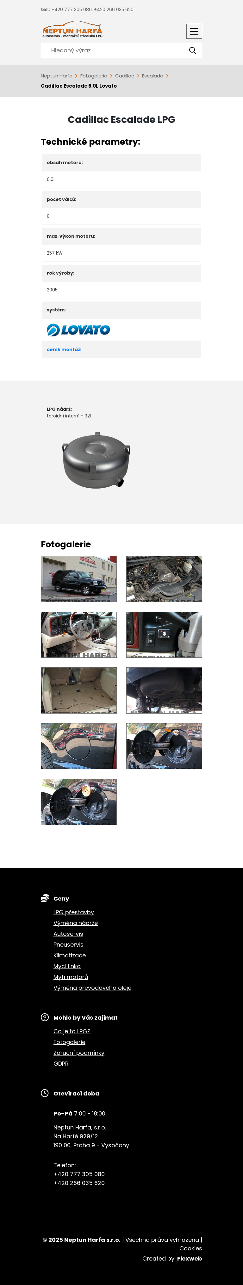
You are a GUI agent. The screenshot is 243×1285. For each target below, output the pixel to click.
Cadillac (124, 75)
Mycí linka (67, 966)
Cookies (190, 1248)
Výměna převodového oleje (92, 988)
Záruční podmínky (78, 1053)
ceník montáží (64, 349)
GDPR (61, 1064)
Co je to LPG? (71, 1031)
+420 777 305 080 (72, 9)
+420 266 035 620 (114, 9)
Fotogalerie (93, 75)
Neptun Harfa (56, 75)
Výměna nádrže (75, 923)
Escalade (152, 75)
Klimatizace (69, 955)
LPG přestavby (73, 912)
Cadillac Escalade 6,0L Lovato (79, 86)
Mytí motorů (70, 977)
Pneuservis (68, 945)
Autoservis (68, 934)
